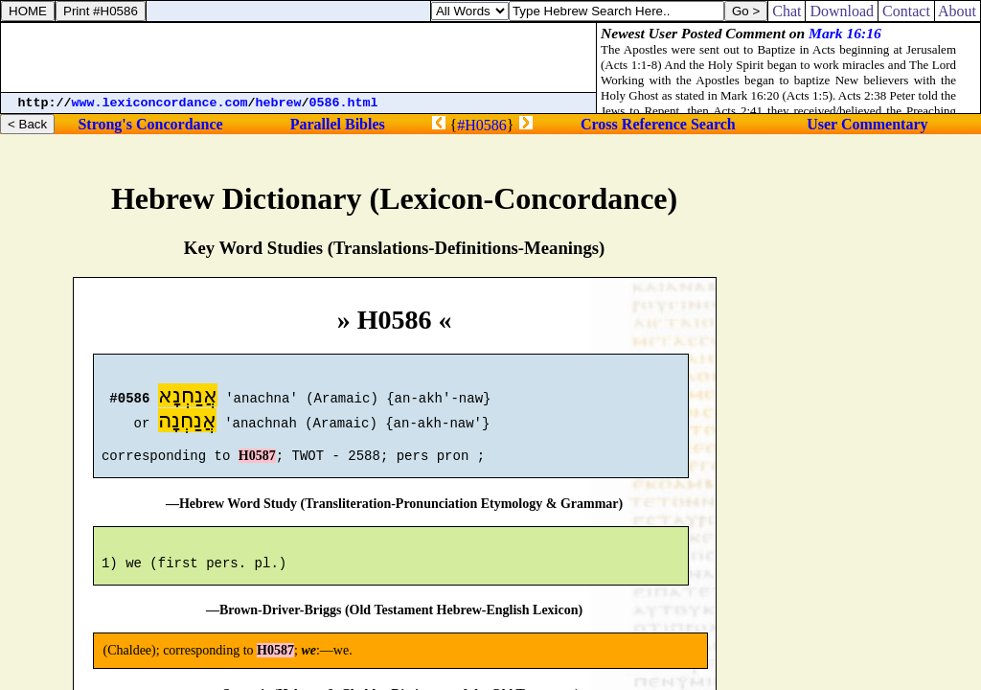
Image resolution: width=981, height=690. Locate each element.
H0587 (257, 464)
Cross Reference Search (658, 124)
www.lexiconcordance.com (160, 103)
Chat (786, 11)
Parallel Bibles (337, 124)
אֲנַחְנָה (187, 423)
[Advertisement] (299, 57)
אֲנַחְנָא (187, 398)
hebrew (279, 103)
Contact (906, 11)
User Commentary (867, 124)
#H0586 (482, 125)
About (957, 11)
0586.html (343, 103)
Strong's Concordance (150, 124)
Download (842, 11)
